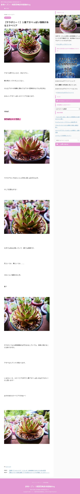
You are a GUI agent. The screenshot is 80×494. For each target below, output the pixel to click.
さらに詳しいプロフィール (64, 44)
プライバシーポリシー (37, 482)
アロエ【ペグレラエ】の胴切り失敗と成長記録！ (66, 126)
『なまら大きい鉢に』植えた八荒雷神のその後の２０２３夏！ (67, 118)
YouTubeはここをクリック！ (65, 100)
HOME (6, 8)
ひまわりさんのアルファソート (65, 92)
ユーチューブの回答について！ (63, 135)
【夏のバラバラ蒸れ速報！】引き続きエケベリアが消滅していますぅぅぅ (29, 472)
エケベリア (8, 466)
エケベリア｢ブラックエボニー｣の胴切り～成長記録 (67, 131)
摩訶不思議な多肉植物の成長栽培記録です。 (40, 489)
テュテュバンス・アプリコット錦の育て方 (66, 122)
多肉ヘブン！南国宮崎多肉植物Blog (15, 5)
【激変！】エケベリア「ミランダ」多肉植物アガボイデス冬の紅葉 (27, 470)
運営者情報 (45, 482)
